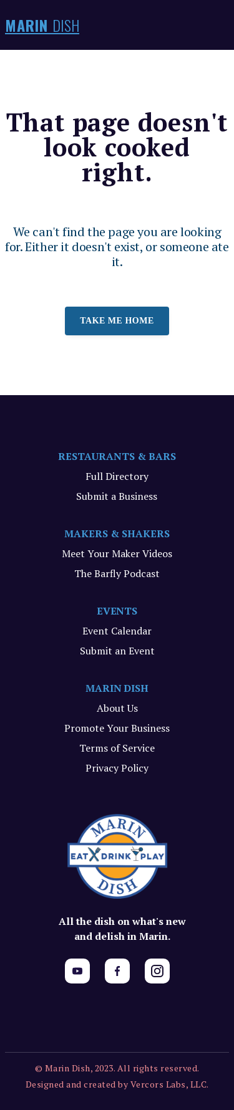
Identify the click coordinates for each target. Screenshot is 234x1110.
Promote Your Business (117, 728)
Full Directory (117, 476)
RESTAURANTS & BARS (117, 456)
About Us (117, 708)
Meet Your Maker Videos (117, 553)
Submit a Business (116, 496)
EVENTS (117, 611)
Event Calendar (117, 630)
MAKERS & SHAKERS (117, 533)
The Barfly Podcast (117, 573)
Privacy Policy (117, 768)
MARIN (42, 25)
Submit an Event (117, 650)
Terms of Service (117, 748)
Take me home (117, 320)
